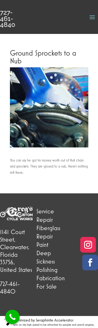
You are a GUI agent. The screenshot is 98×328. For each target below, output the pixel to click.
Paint (42, 244)
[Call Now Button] (12, 317)
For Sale (46, 286)
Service (45, 211)
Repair (44, 219)
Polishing (46, 269)
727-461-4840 (7, 18)
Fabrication (50, 278)
